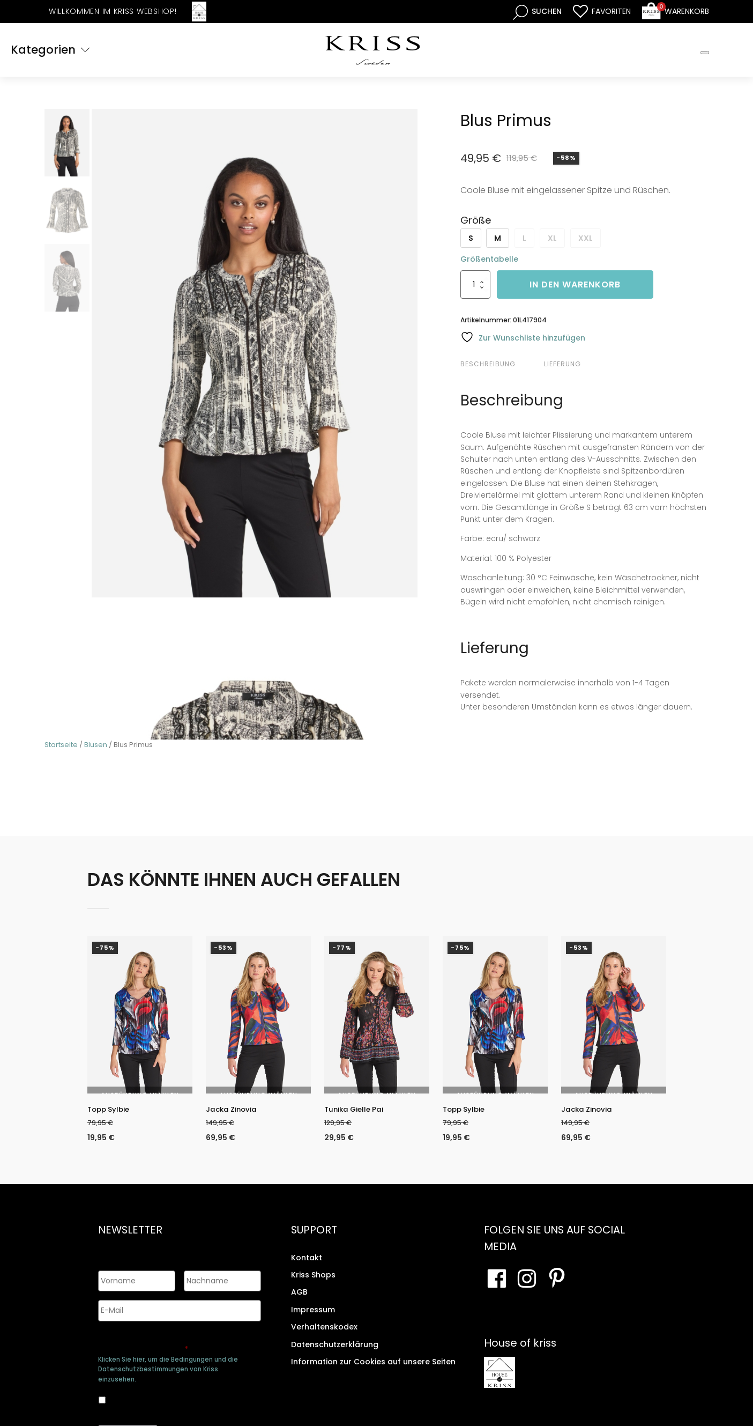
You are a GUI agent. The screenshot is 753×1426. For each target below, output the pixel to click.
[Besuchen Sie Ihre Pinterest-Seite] (557, 1286)
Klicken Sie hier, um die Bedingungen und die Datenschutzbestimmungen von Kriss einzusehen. (168, 1365)
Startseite (61, 745)
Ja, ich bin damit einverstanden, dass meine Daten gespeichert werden (171, 1393)
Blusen (95, 745)
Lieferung (562, 363)
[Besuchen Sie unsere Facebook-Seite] (497, 1286)
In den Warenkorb (575, 284)
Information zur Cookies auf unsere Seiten (373, 1369)
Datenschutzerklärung (334, 1352)
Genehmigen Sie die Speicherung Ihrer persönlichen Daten (177, 1339)
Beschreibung (488, 363)
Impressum (313, 1317)
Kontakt (306, 1265)
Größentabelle (489, 259)
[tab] (500, 364)
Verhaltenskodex (324, 1334)
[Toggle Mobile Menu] (704, 52)
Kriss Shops (313, 1282)
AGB (299, 1300)
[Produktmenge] (475, 284)
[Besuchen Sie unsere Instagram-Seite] (527, 1286)
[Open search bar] (537, 11)
